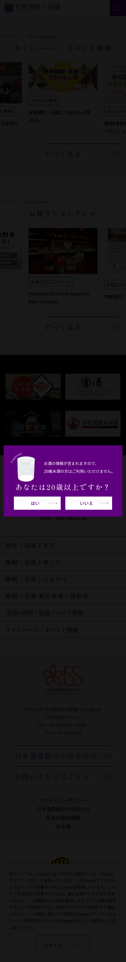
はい (35, 503)
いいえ (86, 503)
